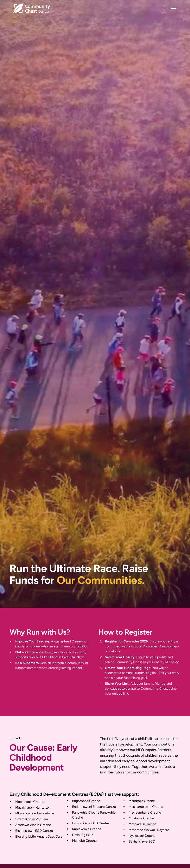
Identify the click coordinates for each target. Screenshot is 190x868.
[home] (31, 8)
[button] (173, 8)
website (114, 651)
